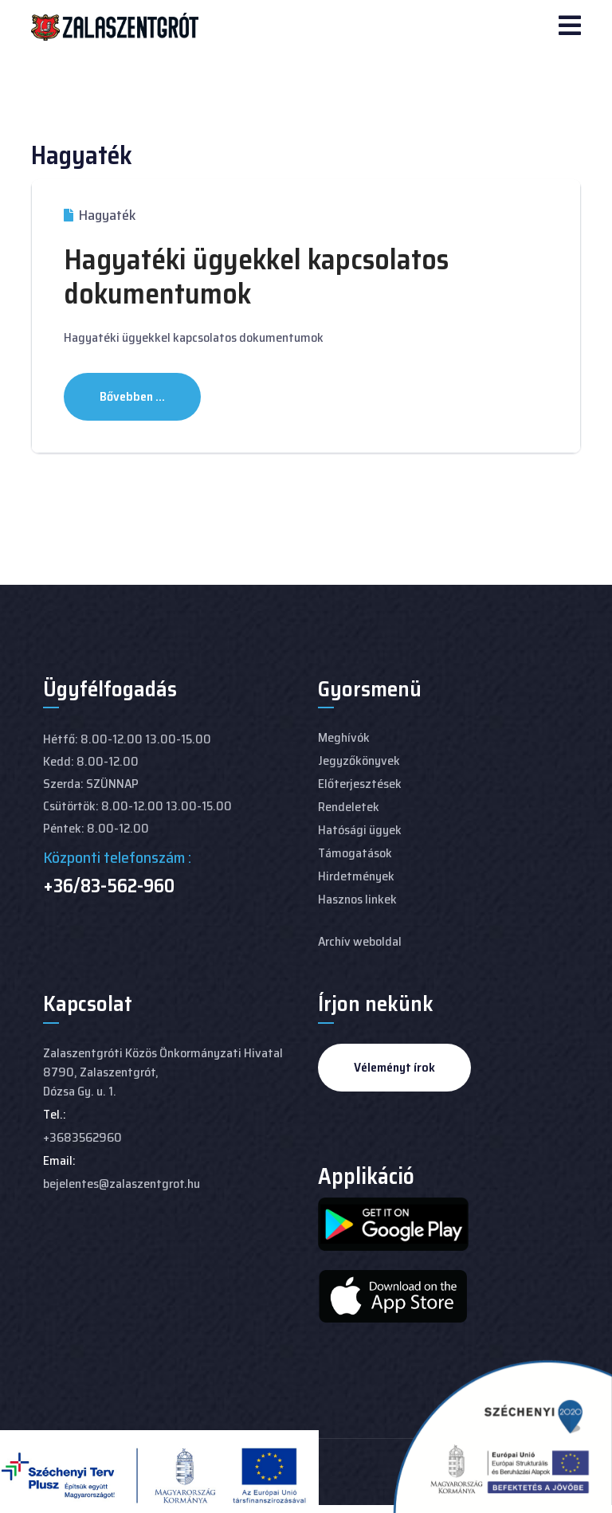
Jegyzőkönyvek (359, 760)
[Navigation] (570, 27)
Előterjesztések (360, 784)
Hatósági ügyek (360, 830)
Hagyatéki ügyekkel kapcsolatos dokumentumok (256, 276)
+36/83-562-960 (109, 886)
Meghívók (344, 737)
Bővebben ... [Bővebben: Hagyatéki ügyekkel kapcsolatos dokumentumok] (132, 396)
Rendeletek (348, 807)
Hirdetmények (356, 876)
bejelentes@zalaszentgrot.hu (121, 1184)
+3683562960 (82, 1137)
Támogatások (355, 853)
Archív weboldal (360, 941)
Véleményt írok (394, 1067)
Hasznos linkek (357, 899)
